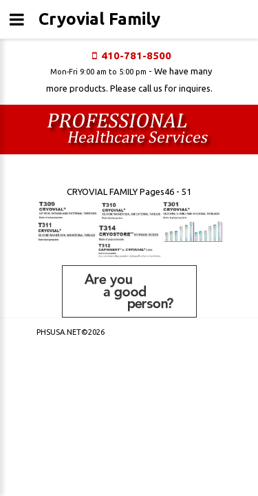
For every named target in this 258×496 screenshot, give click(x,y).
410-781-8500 (136, 55)
